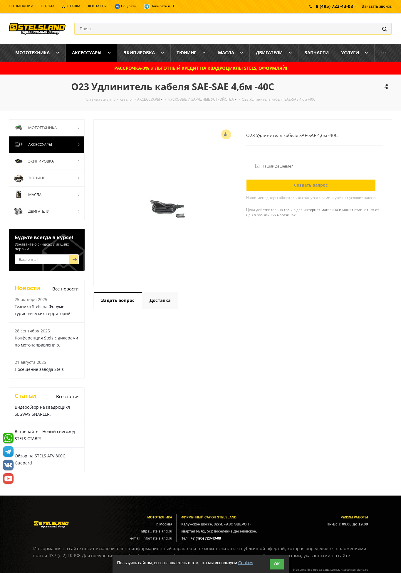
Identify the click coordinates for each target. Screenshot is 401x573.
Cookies (245, 562)
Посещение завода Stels (39, 369)
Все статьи (67, 396)
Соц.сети (125, 6)
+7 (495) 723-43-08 (206, 538)
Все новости (65, 289)
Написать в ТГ (159, 6)
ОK (277, 564)
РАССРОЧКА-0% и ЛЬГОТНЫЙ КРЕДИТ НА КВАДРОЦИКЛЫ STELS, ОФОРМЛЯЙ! (200, 68)
